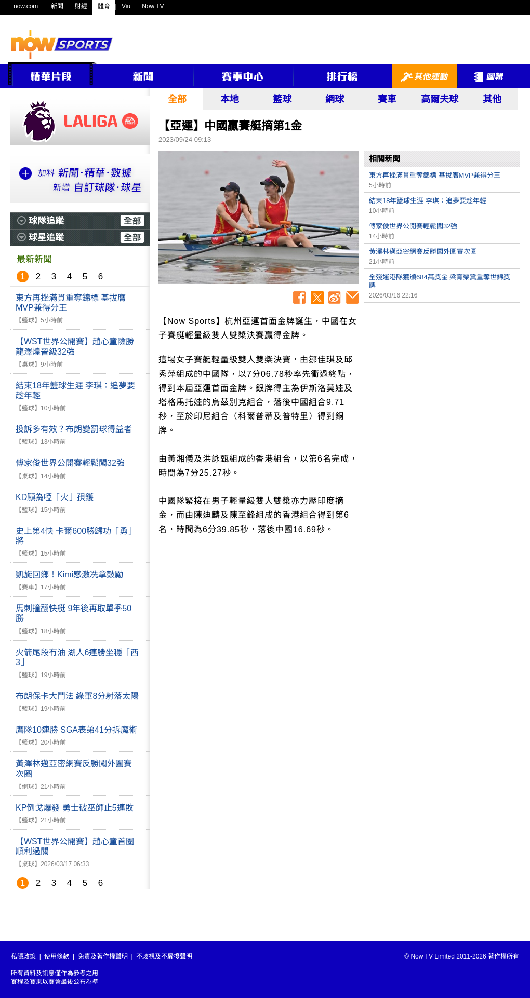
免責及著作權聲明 (103, 956)
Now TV (153, 6)
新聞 (57, 6)
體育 (104, 6)
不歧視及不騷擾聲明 (164, 956)
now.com (26, 6)
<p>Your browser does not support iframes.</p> (442, 380)
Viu (126, 6)
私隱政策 (23, 956)
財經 (81, 6)
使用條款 (56, 956)
